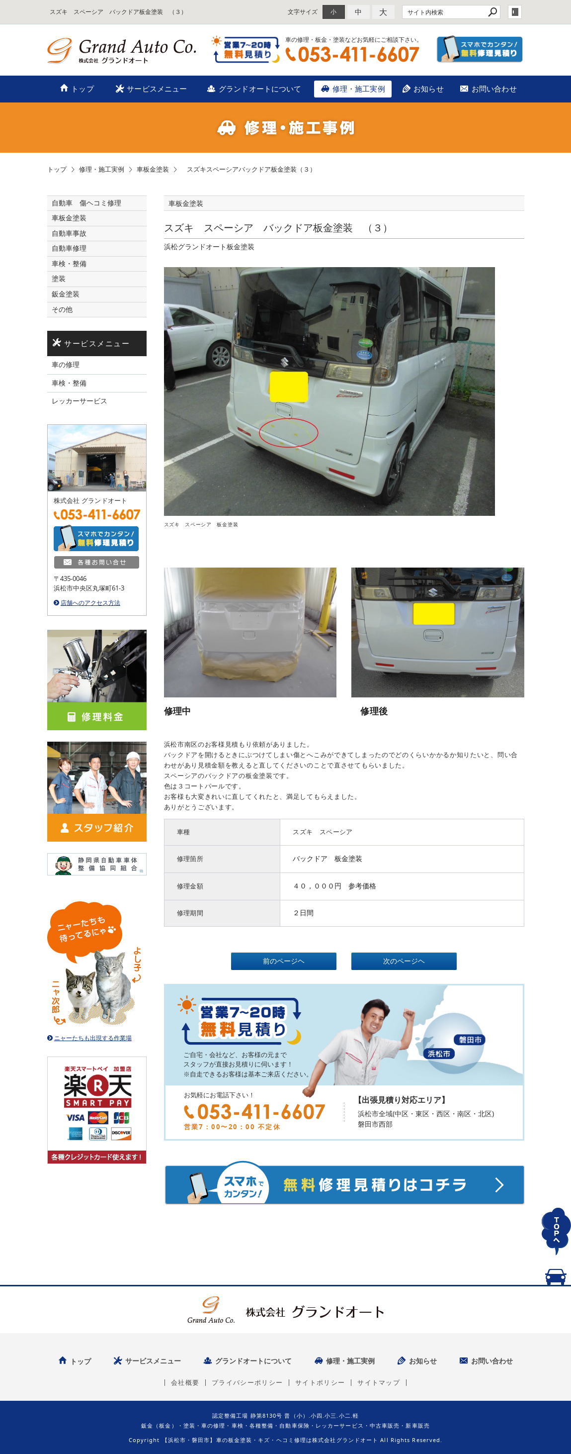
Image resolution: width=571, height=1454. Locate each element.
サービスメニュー (157, 89)
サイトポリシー (320, 1382)
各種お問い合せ (97, 562)
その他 (66, 309)
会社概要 (185, 1382)
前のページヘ (284, 961)
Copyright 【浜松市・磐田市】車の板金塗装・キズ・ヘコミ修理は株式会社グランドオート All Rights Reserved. (286, 1440)
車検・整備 (69, 264)
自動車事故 (69, 233)
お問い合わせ (494, 89)
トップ (82, 89)
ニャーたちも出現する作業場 (93, 1038)
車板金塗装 (69, 218)
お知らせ (428, 89)
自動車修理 (69, 248)
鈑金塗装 (66, 294)
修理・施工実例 (358, 89)
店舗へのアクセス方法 (90, 602)
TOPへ (556, 1243)
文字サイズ (303, 11)
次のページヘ (404, 961)
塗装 (59, 279)
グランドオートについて (260, 89)
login (515, 12)
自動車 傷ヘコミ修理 (86, 203)
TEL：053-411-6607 (352, 54)
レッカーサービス (79, 401)
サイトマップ (378, 1382)
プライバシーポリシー (247, 1382)
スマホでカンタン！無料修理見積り (480, 49)
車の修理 (66, 365)
